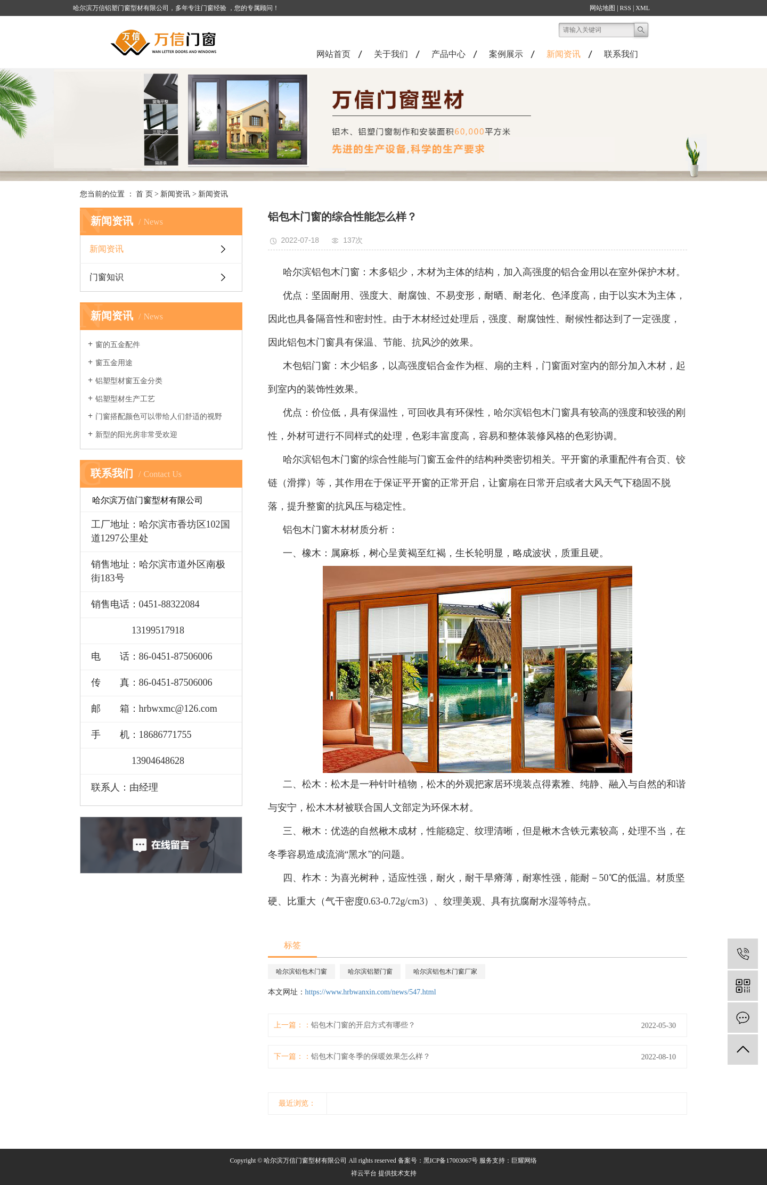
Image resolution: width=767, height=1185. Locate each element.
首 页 (144, 194)
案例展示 (506, 54)
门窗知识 (106, 277)
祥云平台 (364, 1173)
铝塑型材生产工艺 (125, 399)
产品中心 (448, 54)
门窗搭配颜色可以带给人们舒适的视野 (158, 417)
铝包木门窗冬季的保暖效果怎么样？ (370, 1056)
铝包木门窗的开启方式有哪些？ (363, 1025)
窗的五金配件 (117, 345)
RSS (625, 8)
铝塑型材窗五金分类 (128, 381)
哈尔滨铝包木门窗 (301, 971)
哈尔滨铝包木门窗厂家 (445, 971)
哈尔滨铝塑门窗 (370, 971)
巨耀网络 (524, 1160)
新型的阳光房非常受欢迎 (136, 435)
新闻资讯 (563, 54)
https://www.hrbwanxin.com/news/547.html (370, 992)
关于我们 (391, 54)
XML (642, 8)
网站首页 (333, 54)
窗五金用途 (114, 363)
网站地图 (602, 8)
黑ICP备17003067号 (450, 1160)
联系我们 (621, 54)
